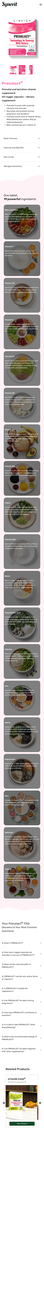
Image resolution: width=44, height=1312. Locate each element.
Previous (4, 1103)
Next (40, 1103)
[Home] (10, 4)
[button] (22, 138)
